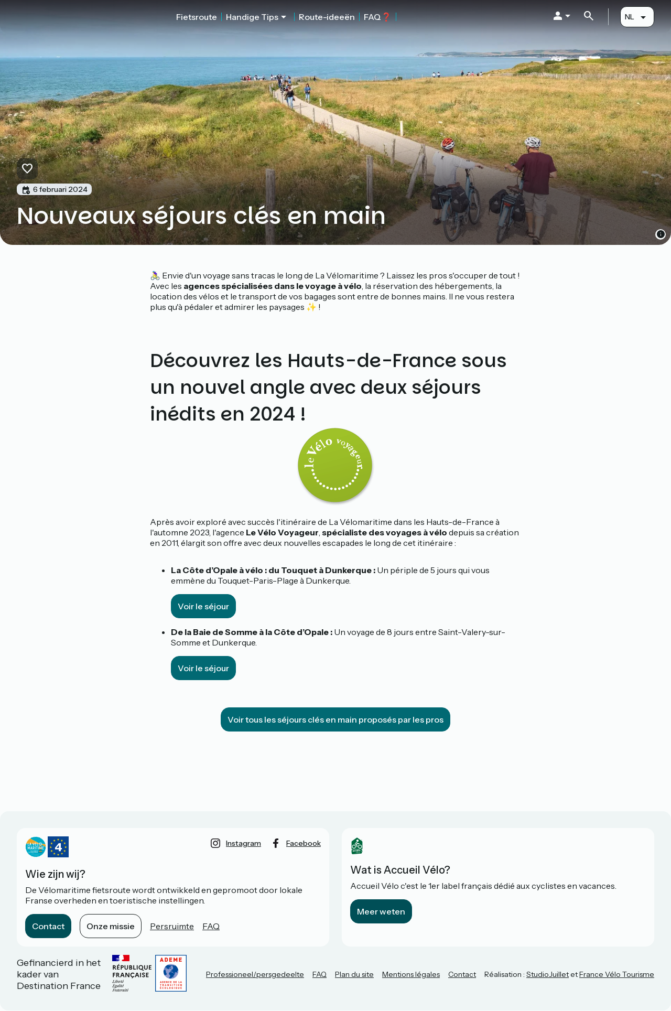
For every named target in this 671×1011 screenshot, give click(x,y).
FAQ (211, 926)
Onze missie (110, 926)
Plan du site (354, 974)
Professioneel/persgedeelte (255, 974)
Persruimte (172, 926)
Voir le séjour (203, 606)
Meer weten (381, 911)
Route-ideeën (327, 17)
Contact (48, 926)
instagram (243, 843)
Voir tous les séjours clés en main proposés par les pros (335, 719)
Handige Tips (252, 17)
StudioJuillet (547, 974)
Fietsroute (196, 17)
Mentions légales (411, 974)
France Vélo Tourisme (616, 974)
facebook (303, 843)
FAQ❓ (378, 17)
